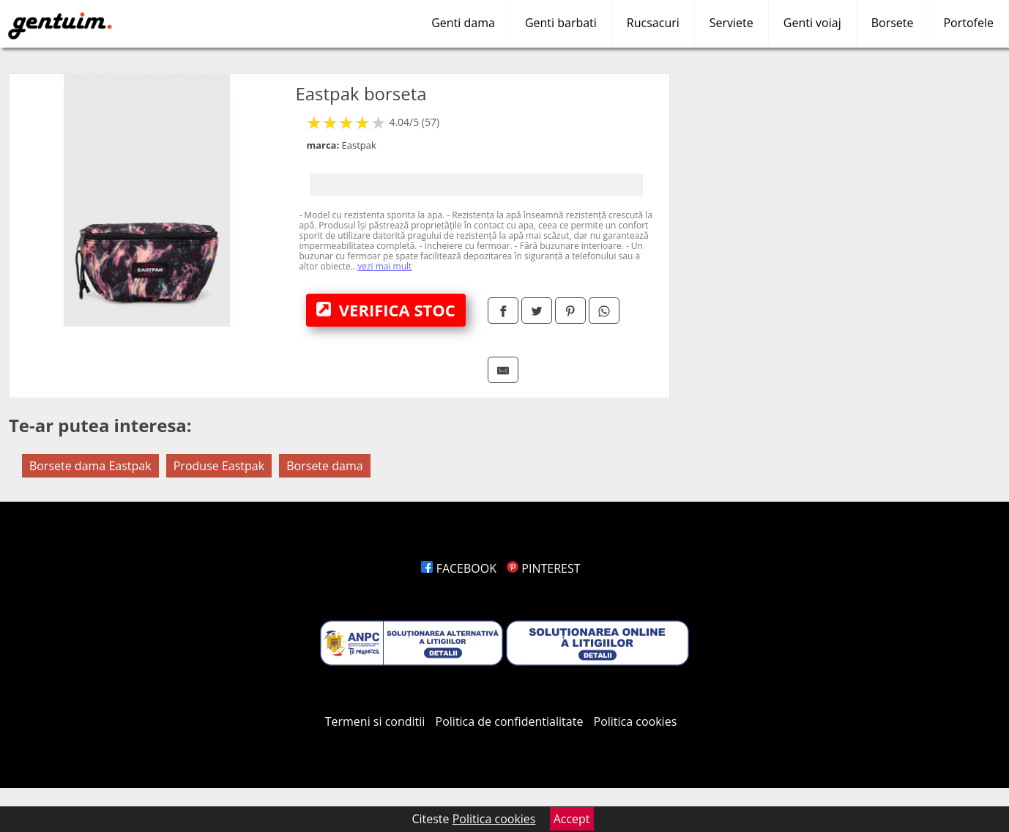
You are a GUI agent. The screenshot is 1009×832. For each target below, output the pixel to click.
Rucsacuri (653, 23)
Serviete (731, 23)
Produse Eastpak (219, 466)
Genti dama (463, 23)
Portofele (968, 23)
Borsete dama (324, 466)
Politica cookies (635, 721)
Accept (572, 819)
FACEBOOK (458, 568)
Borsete (892, 23)
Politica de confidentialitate (510, 721)
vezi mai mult (384, 266)
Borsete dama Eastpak (90, 466)
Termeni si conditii (375, 721)
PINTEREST (543, 568)
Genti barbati (561, 23)
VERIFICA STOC (385, 310)
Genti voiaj (812, 23)
